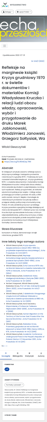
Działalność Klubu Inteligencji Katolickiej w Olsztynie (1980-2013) (25, 277)
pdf (7, 369)
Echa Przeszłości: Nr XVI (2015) (18, 301)
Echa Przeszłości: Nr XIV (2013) (18, 281)
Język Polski (23, 12)
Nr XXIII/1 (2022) (37, 61)
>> (6, 346)
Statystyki (29, 354)
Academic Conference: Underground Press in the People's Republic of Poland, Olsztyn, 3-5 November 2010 (25, 336)
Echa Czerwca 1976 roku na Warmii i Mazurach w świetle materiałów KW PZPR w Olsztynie (25, 268)
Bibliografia (18, 354)
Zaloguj (7, 12)
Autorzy (41, 354)
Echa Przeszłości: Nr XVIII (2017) (25, 251)
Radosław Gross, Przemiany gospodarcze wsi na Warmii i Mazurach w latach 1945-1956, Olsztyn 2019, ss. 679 (25, 328)
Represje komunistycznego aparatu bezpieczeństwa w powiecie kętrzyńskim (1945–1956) (25, 258)
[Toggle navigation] (5, 46)
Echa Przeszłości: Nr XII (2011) (23, 340)
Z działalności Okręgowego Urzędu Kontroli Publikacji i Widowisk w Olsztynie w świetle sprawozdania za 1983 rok (25, 296)
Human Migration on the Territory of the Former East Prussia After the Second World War (25, 316)
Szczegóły (6, 354)
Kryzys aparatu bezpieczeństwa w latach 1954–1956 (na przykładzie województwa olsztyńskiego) (23, 248)
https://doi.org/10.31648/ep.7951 (16, 161)
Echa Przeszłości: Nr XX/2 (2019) (23, 261)
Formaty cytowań (13, 385)
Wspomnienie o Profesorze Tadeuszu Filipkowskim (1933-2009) (21, 307)
